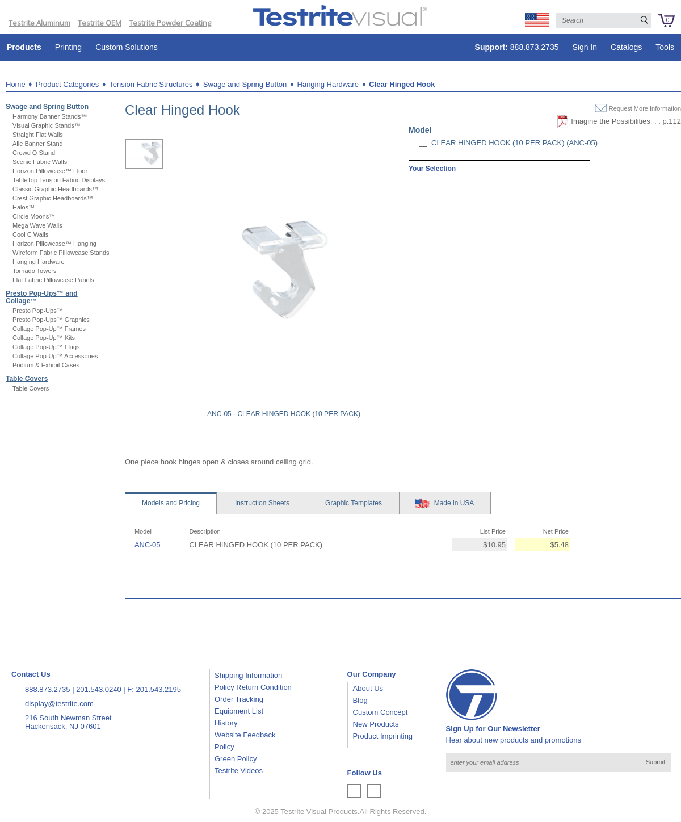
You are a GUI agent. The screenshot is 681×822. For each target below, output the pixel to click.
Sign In (584, 47)
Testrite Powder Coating (170, 23)
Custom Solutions (126, 47)
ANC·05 (147, 544)
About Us (368, 688)
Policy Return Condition (253, 687)
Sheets (262, 503)
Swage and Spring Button (245, 84)
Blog (360, 700)
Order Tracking (239, 699)
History (226, 723)
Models (171, 503)
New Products (376, 724)
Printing (68, 47)
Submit (655, 761)
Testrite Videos (239, 770)
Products (24, 47)
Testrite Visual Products (319, 811)
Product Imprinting (383, 736)
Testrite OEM (99, 23)
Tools (664, 47)
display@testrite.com (59, 703)
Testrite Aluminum (39, 23)
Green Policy (236, 758)
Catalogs (626, 47)
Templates (353, 503)
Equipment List (239, 711)
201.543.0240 (98, 689)
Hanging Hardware (328, 84)
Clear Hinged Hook (402, 84)
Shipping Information (248, 675)
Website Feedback (245, 735)
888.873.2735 (517, 47)
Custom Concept (380, 712)
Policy (224, 747)
